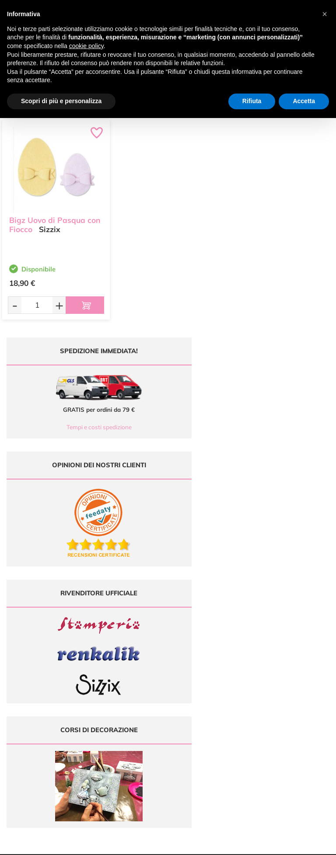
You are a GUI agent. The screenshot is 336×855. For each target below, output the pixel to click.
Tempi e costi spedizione (84, 427)
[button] (325, 14)
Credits (288, 843)
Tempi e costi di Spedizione (294, 666)
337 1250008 (131, 705)
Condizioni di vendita (294, 674)
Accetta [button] (304, 100)
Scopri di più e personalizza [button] (61, 100)
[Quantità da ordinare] (37, 305)
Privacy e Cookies (294, 683)
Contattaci (210, 691)
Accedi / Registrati (210, 683)
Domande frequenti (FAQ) (294, 649)
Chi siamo (210, 674)
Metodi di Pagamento (294, 657)
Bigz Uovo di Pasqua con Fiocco (54, 223)
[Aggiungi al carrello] (85, 305)
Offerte (210, 657)
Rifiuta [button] (252, 100)
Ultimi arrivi (210, 649)
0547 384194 (131, 679)
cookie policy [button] (86, 45)
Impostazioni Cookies (294, 691)
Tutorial (210, 666)
